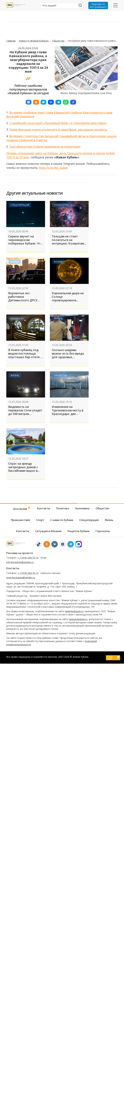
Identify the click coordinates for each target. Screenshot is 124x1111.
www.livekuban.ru (74, 611)
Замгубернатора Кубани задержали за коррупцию (44, 146)
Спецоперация (19, 204)
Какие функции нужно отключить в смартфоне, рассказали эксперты (58, 129)
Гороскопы (61, 204)
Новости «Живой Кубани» (34, 40)
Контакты (43, 508)
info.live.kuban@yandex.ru (20, 562)
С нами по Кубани (61, 520)
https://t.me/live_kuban (53, 168)
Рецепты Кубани (78, 531)
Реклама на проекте (19, 553)
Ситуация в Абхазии (48, 531)
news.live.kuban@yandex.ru (20, 577)
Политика (62, 508)
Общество (58, 40)
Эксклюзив (22, 509)
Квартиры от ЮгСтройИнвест (98, 5)
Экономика (82, 508)
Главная (11, 40)
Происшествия (20, 520)
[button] (28, 102)
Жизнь (14, 261)
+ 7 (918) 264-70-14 (27, 557)
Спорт (40, 520)
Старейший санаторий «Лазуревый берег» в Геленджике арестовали (58, 123)
